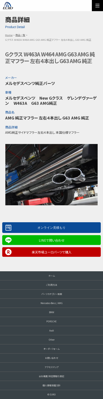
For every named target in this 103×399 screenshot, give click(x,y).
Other (52, 339)
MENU (97, 5)
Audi (51, 330)
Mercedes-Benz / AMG (52, 303)
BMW (51, 312)
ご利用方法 (51, 284)
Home (8, 35)
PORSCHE (51, 321)
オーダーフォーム (51, 348)
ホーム (51, 275)
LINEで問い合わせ (51, 240)
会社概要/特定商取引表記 (51, 376)
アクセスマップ (52, 367)
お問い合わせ (51, 358)
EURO (8, 5)
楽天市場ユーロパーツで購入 (51, 252)
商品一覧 (20, 35)
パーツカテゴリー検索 (51, 294)
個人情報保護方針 (51, 385)
